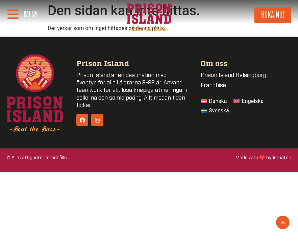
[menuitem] (213, 101)
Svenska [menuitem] (219, 110)
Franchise (213, 85)
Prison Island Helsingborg (233, 75)
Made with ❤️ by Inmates (263, 157)
